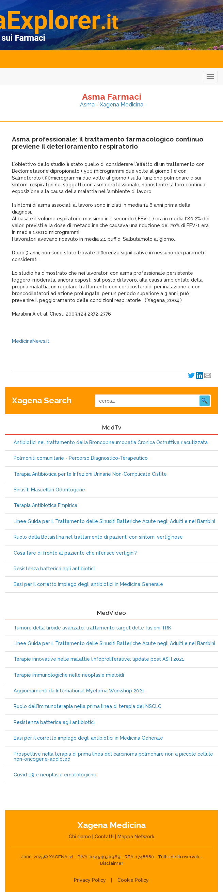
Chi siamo (80, 836)
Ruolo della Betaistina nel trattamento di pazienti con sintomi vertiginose (98, 537)
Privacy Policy (90, 880)
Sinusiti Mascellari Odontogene (49, 489)
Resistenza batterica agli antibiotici (54, 568)
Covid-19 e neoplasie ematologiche (55, 774)
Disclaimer (111, 863)
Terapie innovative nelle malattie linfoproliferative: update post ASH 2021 (99, 659)
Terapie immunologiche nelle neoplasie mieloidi (69, 675)
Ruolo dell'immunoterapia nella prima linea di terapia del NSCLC (87, 706)
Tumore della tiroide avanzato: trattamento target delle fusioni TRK (92, 627)
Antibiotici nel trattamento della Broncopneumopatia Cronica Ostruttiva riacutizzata (111, 442)
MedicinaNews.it (30, 341)
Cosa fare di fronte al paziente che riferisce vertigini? (75, 553)
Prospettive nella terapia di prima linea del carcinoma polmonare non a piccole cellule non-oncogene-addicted (113, 757)
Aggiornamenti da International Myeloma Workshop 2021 (79, 690)
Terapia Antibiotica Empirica (45, 505)
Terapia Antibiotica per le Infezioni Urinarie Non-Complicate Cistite (90, 474)
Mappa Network (135, 836)
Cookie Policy (133, 880)
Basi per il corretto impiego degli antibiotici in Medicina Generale (88, 584)
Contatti (104, 836)
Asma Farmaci (111, 96)
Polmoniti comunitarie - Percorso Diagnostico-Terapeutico (81, 458)
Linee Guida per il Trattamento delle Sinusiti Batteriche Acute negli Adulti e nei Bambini (114, 521)
